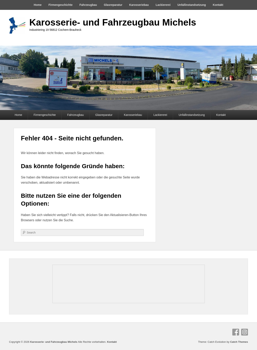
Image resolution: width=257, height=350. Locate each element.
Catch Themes (239, 341)
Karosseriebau (139, 4)
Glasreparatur (113, 4)
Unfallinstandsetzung (191, 4)
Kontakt (218, 4)
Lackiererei (163, 4)
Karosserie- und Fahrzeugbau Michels (112, 22)
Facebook (235, 332)
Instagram (244, 332)
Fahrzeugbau (88, 4)
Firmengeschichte (60, 4)
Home (38, 4)
